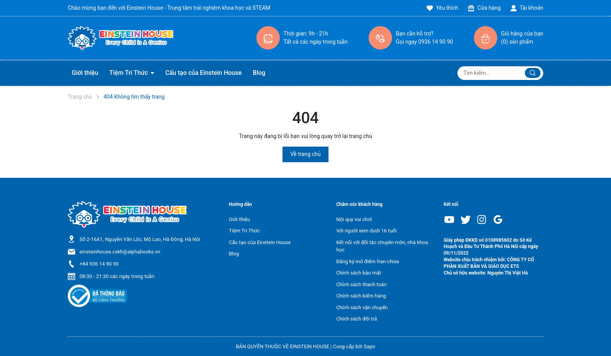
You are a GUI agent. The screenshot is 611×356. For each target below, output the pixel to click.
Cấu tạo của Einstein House (203, 72)
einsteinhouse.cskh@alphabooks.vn (119, 252)
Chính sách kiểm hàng (361, 296)
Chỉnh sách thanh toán (361, 284)
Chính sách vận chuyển (362, 307)
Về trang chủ (305, 154)
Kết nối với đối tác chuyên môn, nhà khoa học (382, 246)
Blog (259, 72)
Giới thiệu (85, 72)
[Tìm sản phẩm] (500, 73)
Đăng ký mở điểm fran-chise (367, 261)
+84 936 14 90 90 (99, 264)
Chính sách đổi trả (356, 319)
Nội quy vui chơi (354, 219)
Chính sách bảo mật (358, 273)
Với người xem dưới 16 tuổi (366, 231)
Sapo (369, 346)
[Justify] (532, 73)
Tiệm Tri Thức (129, 72)
